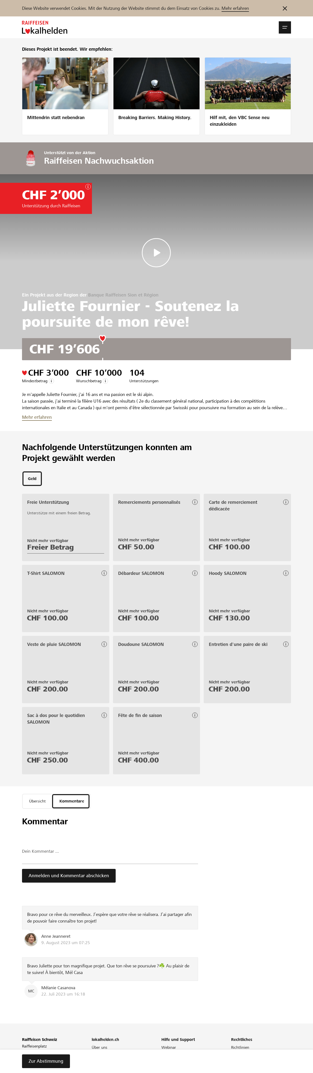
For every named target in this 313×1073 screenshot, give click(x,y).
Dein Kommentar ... (40, 853)
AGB (235, 1055)
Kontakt (168, 1069)
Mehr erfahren (235, 8)
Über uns (99, 1049)
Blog (95, 1062)
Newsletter (101, 1069)
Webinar (168, 1049)
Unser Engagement (108, 1055)
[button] (285, 27)
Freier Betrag (50, 548)
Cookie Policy (242, 1062)
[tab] (32, 479)
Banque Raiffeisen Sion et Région (123, 294)
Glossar (167, 1062)
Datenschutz (242, 1069)
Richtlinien (240, 1049)
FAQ (165, 1055)
